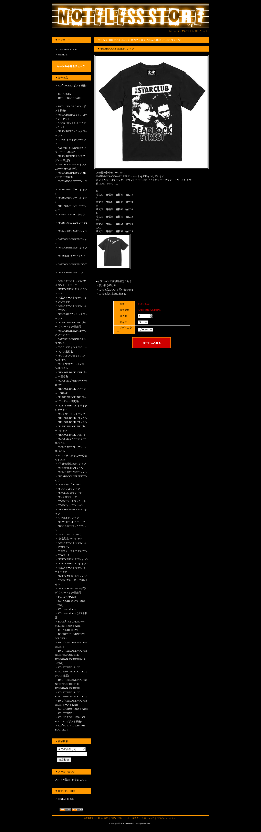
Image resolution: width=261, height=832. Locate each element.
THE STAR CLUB (67, 49)
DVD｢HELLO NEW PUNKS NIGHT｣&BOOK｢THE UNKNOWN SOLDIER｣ (71, 684)
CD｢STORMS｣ (66, 713)
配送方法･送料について (143, 818)
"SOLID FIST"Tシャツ (70, 534)
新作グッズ (137, 40)
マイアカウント (185, 31)
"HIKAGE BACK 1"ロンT (71, 434)
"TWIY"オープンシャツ (72, 505)
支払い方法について (120, 818)
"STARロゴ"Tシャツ (69, 488)
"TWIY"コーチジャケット (72, 501)
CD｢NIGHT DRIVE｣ (69, 630)
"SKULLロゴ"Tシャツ (70, 492)
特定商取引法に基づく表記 (96, 818)
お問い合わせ (199, 31)
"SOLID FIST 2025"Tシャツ (72, 472)
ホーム (173, 31)
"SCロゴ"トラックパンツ (71, 414)
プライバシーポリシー (167, 818)
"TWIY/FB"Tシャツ (68, 517)
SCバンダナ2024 (67, 596)
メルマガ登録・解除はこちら (71, 779)
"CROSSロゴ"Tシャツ (70, 484)
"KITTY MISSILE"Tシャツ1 (72, 576)
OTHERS (63, 54)
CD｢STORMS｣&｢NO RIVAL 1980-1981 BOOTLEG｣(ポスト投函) (71, 671)
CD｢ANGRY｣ (68, 94)
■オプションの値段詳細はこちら (114, 281)
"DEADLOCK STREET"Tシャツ (164, 40)
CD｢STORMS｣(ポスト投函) (72, 708)
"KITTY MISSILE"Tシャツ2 (72, 563)
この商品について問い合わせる (116, 289)
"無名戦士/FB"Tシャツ (70, 538)
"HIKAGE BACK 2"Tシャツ (72, 422)
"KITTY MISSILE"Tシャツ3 (72, 559)
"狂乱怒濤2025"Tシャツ (71, 468)
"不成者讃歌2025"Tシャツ (72, 463)
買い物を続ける (107, 285)
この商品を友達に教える (112, 293)
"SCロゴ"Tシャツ (67, 496)
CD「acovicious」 (67, 609)
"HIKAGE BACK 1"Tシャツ (72, 418)
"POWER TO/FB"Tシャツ (71, 522)
